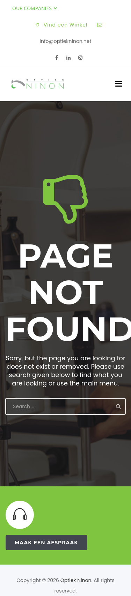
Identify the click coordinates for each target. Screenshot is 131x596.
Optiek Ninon (76, 580)
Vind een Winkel (66, 24)
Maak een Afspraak (46, 542)
